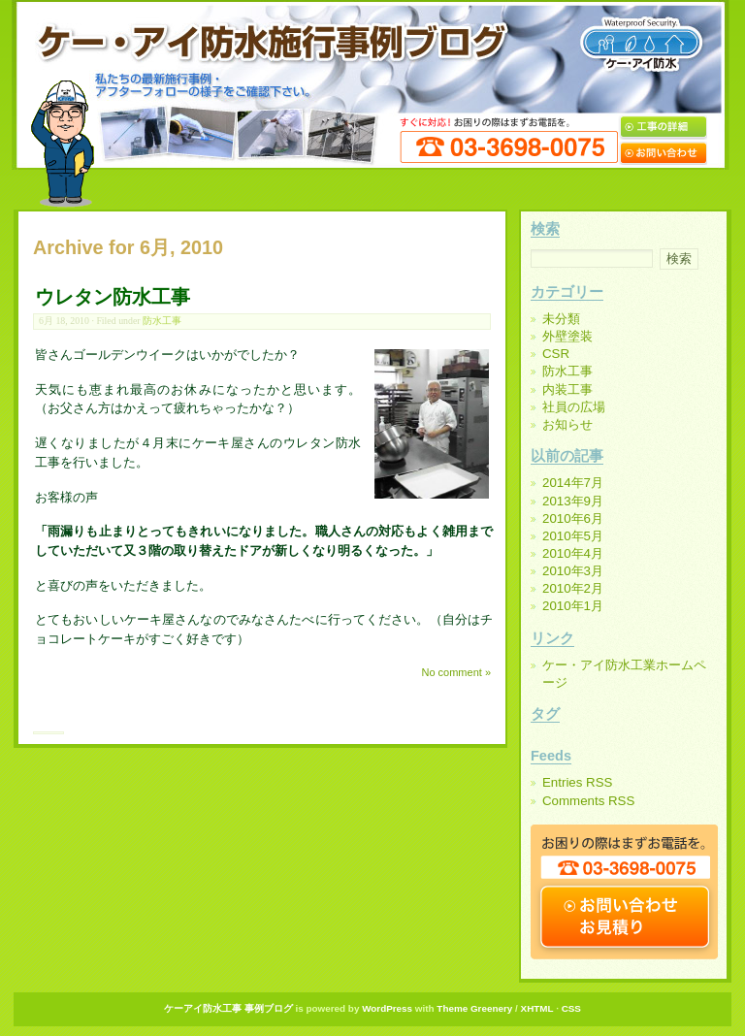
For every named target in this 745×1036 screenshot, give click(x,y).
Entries (577, 782)
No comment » (456, 672)
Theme (452, 1008)
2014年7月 (572, 482)
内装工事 (567, 389)
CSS (571, 1008)
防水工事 (162, 320)
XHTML (537, 1008)
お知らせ (567, 424)
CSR (555, 353)
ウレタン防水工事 (112, 297)
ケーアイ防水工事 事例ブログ (228, 1008)
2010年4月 (572, 553)
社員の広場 (573, 407)
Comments (588, 800)
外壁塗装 (567, 336)
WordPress (387, 1008)
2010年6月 (572, 518)
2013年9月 (572, 501)
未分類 (561, 318)
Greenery (491, 1008)
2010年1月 (572, 606)
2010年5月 (572, 536)
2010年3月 (572, 571)
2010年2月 (572, 588)
